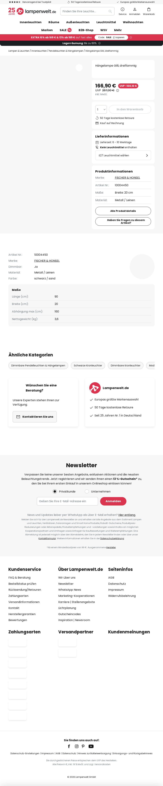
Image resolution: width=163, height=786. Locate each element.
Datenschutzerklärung (112, 538)
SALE (66, 30)
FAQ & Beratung (19, 578)
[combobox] (87, 11)
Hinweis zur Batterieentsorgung (94, 753)
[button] (27, 120)
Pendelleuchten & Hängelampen (66, 50)
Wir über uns (66, 578)
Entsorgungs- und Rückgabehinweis (132, 753)
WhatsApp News (69, 590)
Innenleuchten (39, 50)
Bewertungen (104, 252)
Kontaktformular (47, 538)
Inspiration (65, 620)
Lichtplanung (67, 608)
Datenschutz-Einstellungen (25, 753)
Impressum (116, 590)
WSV (103, 30)
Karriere (64, 602)
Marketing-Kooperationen (76, 596)
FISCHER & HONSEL (127, 178)
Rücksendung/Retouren (24, 590)
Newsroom (82, 620)
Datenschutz (117, 584)
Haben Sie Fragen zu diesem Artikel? (126, 221)
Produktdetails (68, 252)
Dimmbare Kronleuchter (125, 372)
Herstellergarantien (22, 614)
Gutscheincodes (69, 614)
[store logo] (32, 11)
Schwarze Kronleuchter (88, 372)
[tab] (27, 252)
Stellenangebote (83, 602)
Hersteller (111, 547)
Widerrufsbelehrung (122, 596)
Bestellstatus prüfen (22, 584)
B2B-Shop (86, 30)
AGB (111, 578)
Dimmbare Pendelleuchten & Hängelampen (38, 372)
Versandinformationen (24, 602)
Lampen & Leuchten (18, 50)
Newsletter (66, 584)
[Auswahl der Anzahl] (101, 109)
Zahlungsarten (18, 596)
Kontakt (13, 608)
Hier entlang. (127, 515)
